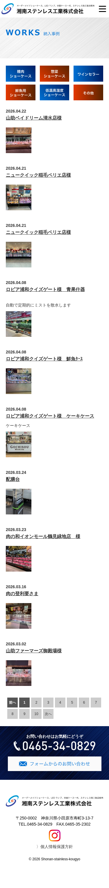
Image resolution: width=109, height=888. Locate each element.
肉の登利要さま (22, 593)
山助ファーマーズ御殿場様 (34, 650)
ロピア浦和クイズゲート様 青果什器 (45, 289)
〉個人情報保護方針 (54, 846)
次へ (48, 714)
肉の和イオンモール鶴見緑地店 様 (43, 536)
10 (36, 714)
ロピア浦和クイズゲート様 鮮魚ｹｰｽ (44, 358)
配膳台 (13, 479)
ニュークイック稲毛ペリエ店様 (38, 175)
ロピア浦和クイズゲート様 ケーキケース (50, 416)
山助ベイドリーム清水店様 (34, 117)
